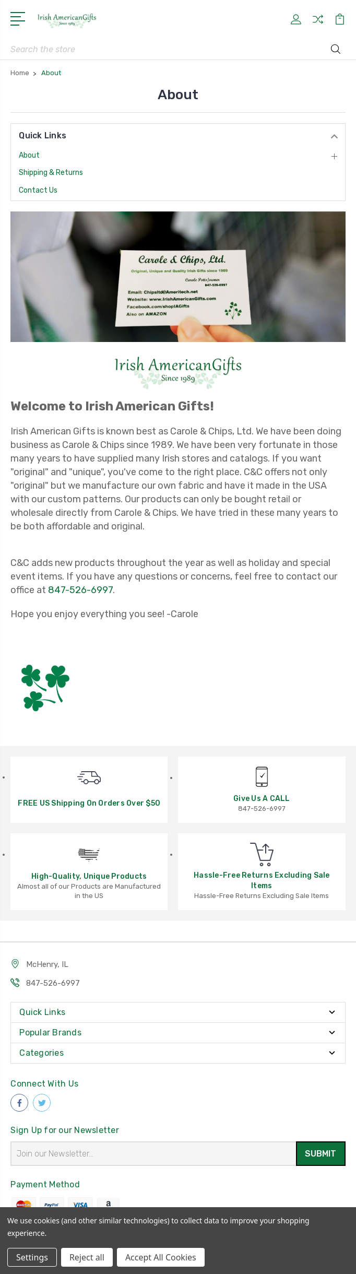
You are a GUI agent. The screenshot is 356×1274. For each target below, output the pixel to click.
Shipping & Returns (51, 172)
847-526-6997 (80, 590)
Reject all (86, 1257)
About (29, 155)
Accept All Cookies (160, 1257)
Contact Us (38, 190)
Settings (32, 1257)
